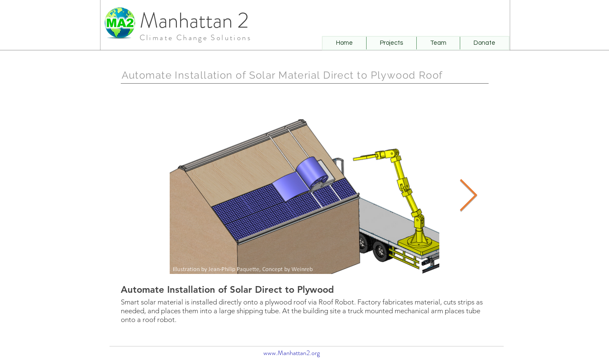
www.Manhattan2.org (291, 353)
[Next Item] (468, 196)
